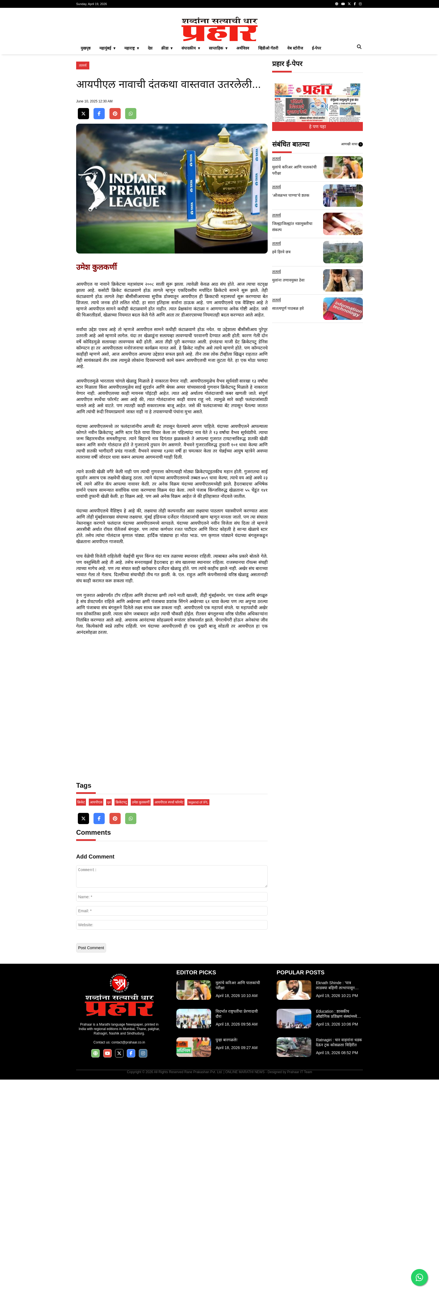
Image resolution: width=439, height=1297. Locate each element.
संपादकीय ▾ (190, 126)
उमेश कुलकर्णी (141, 1020)
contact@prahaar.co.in (128, 1260)
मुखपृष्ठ (85, 126)
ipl (109, 1020)
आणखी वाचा (352, 223)
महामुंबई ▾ (107, 126)
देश (150, 126)
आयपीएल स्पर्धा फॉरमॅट (169, 1020)
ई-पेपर (316, 126)
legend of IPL (198, 1020)
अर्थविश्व (242, 126)
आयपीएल (96, 1020)
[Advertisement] (219, 51)
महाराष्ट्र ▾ (131, 126)
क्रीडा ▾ (167, 126)
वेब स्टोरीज (295, 126)
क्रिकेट (81, 1020)
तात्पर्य (83, 144)
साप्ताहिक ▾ (218, 126)
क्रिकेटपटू (121, 1020)
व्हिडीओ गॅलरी (268, 126)
